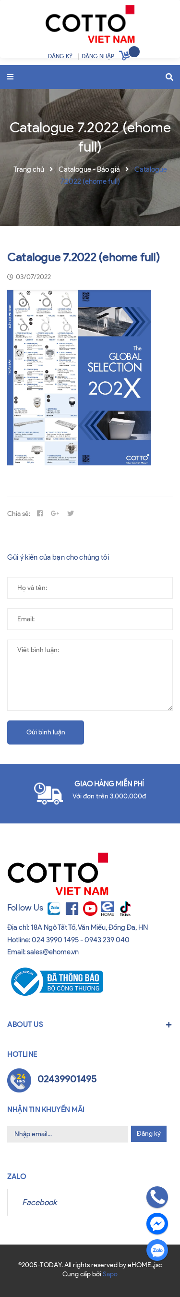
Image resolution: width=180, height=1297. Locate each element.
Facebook (39, 1202)
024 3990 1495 (55, 940)
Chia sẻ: (18, 514)
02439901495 (66, 1079)
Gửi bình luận (45, 732)
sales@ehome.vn (53, 952)
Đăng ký (149, 1134)
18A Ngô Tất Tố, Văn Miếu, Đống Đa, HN (89, 927)
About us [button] (90, 1024)
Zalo (16, 1176)
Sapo (110, 1274)
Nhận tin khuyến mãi (46, 1109)
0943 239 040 (107, 940)
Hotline (22, 1054)
